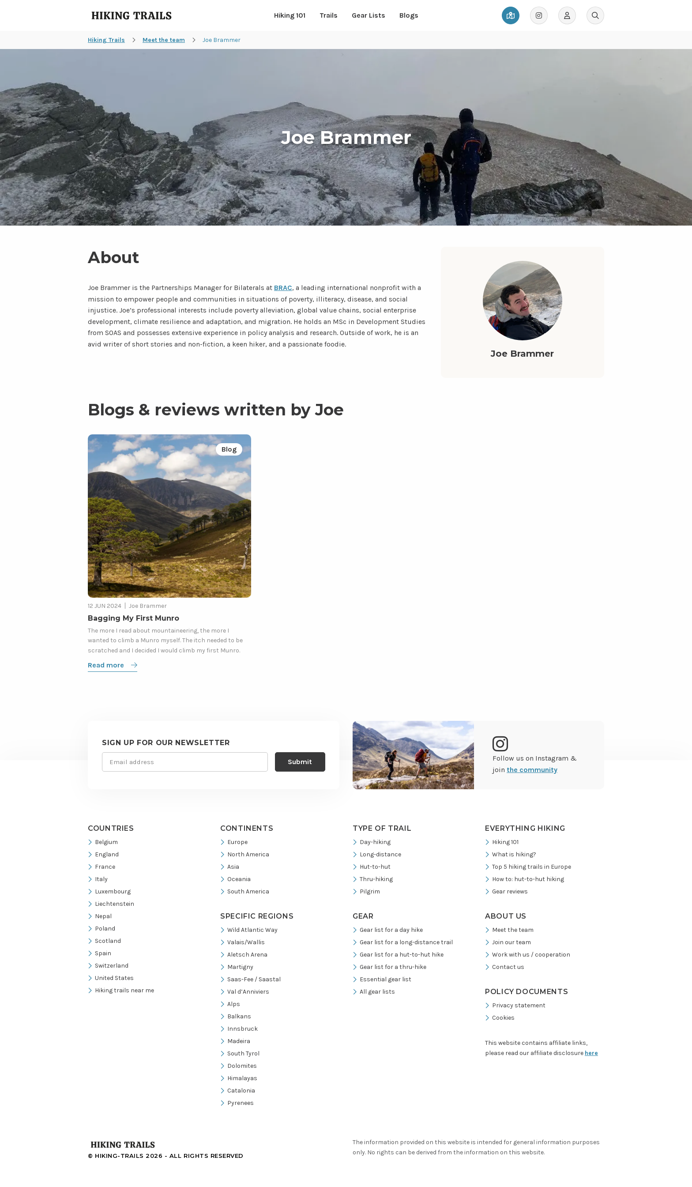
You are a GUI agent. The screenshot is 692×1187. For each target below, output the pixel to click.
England (103, 854)
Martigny (236, 967)
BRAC (283, 287)
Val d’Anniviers (244, 991)
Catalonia (237, 1090)
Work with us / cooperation (527, 954)
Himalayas (238, 1078)
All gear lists (374, 991)
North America (244, 854)
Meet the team (509, 930)
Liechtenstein (111, 904)
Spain (99, 953)
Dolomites (238, 1066)
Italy (98, 879)
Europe (234, 842)
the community (532, 769)
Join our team (508, 942)
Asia (229, 866)
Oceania (235, 879)
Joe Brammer (148, 606)
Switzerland (108, 965)
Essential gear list (382, 979)
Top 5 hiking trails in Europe (528, 866)
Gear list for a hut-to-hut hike (398, 954)
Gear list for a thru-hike (389, 967)
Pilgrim (366, 891)
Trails (329, 15)
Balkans (235, 1016)
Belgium (103, 842)
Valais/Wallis (242, 942)
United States (111, 978)
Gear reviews (506, 891)
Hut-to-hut (372, 866)
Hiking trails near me (121, 990)
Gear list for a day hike (388, 930)
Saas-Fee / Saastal (250, 979)
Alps (230, 1004)
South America (244, 891)
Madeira (235, 1041)
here (591, 1053)
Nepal (100, 916)
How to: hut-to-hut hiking (524, 879)
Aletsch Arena (243, 954)
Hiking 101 (289, 15)
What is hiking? (510, 854)
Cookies (500, 1017)
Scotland (104, 941)
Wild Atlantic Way (249, 930)
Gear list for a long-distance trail (403, 942)
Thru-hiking (373, 879)
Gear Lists (368, 15)
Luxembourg (109, 891)
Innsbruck (239, 1029)
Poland (101, 928)
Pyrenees (237, 1103)
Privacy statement (515, 1005)
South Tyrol (240, 1053)
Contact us (504, 967)
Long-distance (377, 854)
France (101, 866)
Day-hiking (372, 842)
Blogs (408, 15)
